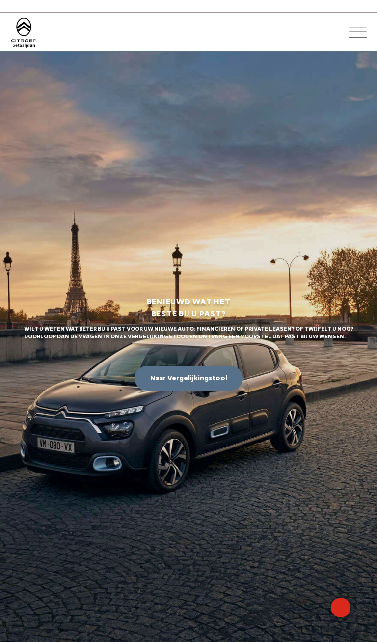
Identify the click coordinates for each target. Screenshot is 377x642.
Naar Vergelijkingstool (188, 378)
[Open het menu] (357, 32)
